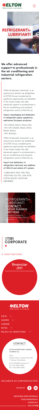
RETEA (4, 328)
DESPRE (5, 320)
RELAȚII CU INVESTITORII (13, 331)
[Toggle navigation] (34, 5)
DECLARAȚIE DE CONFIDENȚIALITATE (19, 381)
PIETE (4, 316)
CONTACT (19, 343)
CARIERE (5, 324)
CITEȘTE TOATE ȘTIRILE (13, 254)
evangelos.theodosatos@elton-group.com (18, 218)
